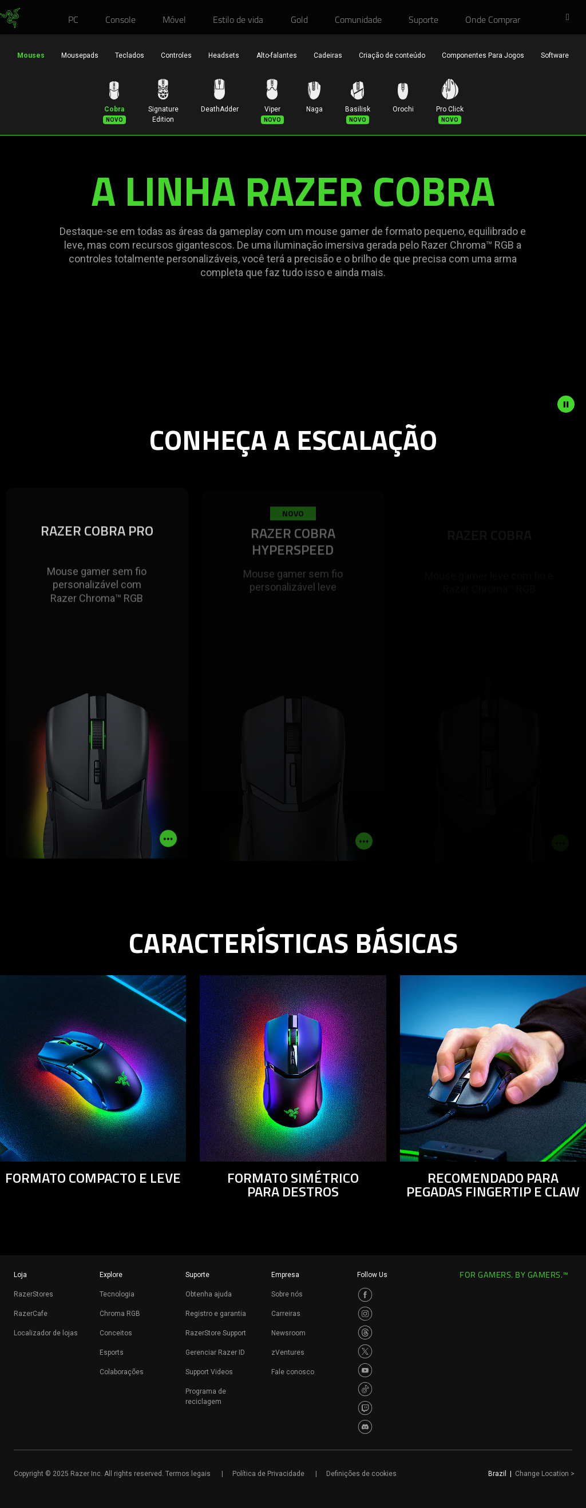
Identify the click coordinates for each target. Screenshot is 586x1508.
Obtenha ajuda (208, 1294)
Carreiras (285, 1314)
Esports (112, 1353)
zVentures (287, 1353)
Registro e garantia (215, 1314)
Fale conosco (292, 1372)
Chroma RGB (120, 1314)
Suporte (197, 1275)
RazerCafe (30, 1314)
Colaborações (122, 1372)
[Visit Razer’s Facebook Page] (365, 1295)
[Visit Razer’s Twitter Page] (365, 1351)
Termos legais (188, 1474)
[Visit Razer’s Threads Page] (365, 1333)
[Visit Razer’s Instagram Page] (365, 1314)
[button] (571, 17)
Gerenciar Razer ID (215, 1353)
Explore (111, 1275)
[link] (10, 18)
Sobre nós (287, 1294)
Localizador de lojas (46, 1333)
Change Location (545, 1474)
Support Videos (209, 1372)
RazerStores (33, 1294)
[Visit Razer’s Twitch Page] (365, 1408)
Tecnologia (117, 1294)
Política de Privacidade (268, 1474)
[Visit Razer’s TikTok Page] (365, 1389)
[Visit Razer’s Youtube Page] (365, 1370)
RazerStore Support (215, 1333)
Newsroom (288, 1333)
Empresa (285, 1275)
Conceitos (116, 1333)
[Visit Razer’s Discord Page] (365, 1427)
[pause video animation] (571, 404)
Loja (20, 1275)
